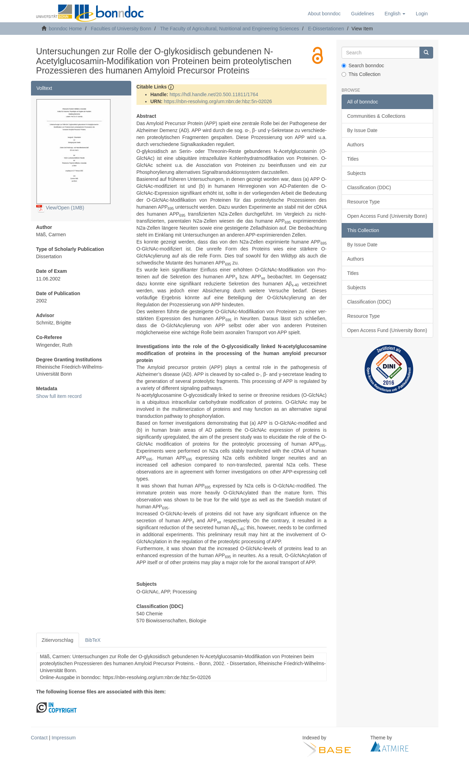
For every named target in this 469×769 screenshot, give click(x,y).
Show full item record (59, 396)
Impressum (64, 737)
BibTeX (93, 640)
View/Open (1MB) (60, 207)
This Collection (361, 74)
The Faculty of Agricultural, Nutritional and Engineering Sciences (229, 28)
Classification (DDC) (369, 187)
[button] (395, 13)
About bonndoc (324, 13)
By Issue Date (362, 130)
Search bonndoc (363, 65)
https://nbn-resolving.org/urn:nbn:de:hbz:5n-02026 (218, 101)
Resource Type (363, 202)
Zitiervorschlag (57, 640)
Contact (39, 737)
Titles (353, 159)
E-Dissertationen (326, 28)
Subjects (356, 173)
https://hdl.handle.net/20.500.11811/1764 (214, 94)
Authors (355, 144)
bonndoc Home (65, 28)
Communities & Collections (376, 116)
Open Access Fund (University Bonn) (387, 216)
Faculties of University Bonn (121, 28)
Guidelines (362, 13)
